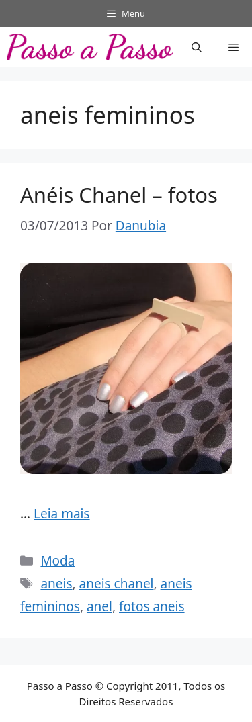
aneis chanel (116, 583)
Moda (57, 561)
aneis (56, 583)
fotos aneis (152, 606)
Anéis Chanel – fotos (119, 195)
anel (99, 606)
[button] (196, 47)
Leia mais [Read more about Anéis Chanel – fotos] (62, 514)
